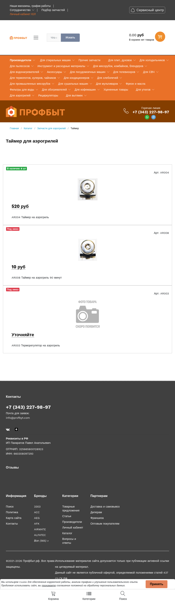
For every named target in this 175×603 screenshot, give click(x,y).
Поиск (10, 506)
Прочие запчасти (89, 60)
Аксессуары (54, 72)
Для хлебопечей (107, 77)
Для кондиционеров (76, 77)
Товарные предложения (70, 508)
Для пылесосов (20, 66)
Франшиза (97, 517)
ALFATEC (40, 535)
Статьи (66, 516)
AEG (36, 517)
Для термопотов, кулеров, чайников (33, 77)
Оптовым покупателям (105, 523)
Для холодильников (152, 60)
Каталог (67, 533)
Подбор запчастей (53, 10)
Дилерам (96, 512)
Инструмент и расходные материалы (61, 66)
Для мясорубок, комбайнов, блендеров (118, 66)
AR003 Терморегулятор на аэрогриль (36, 345)
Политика (12, 512)
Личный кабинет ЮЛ (23, 14)
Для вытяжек (74, 95)
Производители (20, 60)
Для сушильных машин (73, 83)
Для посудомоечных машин (87, 72)
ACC (36, 512)
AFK (36, 523)
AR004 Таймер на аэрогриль (30, 217)
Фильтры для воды (22, 89)
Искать (70, 37)
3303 (37, 506)
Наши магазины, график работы (30, 5)
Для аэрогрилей (20, 95)
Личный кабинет (72, 527)
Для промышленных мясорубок (30, 83)
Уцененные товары (116, 89)
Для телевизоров (124, 72)
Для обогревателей (54, 89)
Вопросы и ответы (69, 540)
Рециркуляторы (48, 95)
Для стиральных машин (55, 60)
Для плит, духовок (120, 60)
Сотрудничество (20, 10)
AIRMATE (40, 529)
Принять (156, 584)
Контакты (12, 523)
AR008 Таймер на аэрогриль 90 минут (37, 277)
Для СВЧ (148, 72)
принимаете (49, 585)
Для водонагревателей (24, 72)
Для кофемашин (85, 89)
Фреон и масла (135, 83)
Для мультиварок (107, 83)
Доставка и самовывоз (105, 506)
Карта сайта (13, 517)
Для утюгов (143, 89)
